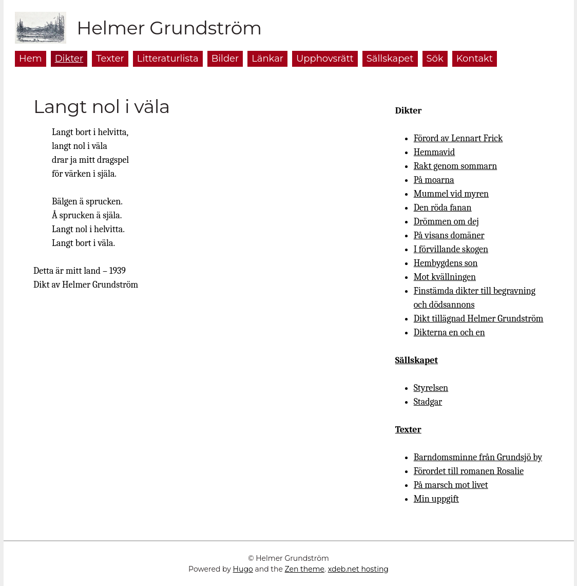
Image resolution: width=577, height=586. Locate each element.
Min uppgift (436, 499)
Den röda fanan (443, 207)
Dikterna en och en (449, 332)
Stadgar (428, 401)
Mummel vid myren (451, 193)
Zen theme (304, 569)
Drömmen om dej (446, 221)
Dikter (408, 110)
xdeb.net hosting (358, 569)
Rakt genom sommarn (455, 166)
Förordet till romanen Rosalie (469, 471)
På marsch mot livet (451, 485)
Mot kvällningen (445, 277)
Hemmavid (434, 152)
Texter (408, 429)
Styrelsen (431, 388)
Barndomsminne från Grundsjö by (478, 457)
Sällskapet (416, 360)
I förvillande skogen (451, 249)
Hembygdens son (446, 263)
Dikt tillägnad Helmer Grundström (479, 318)
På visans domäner (449, 235)
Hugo (243, 569)
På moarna (434, 180)
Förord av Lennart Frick (458, 138)
